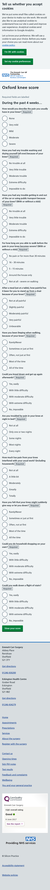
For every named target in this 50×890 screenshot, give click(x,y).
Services (6, 733)
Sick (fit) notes (9, 764)
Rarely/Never (15, 342)
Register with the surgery (14, 744)
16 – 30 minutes (16, 262)
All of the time (16, 368)
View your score (13, 628)
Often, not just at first (19, 355)
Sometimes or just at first (21, 348)
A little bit (14, 476)
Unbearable (15, 326)
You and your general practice (17, 785)
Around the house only (20, 275)
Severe (12, 144)
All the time (15, 537)
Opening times (9, 759)
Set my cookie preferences (18, 61)
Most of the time (17, 361)
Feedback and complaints (14, 774)
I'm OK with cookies (14, 52)
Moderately (15, 483)
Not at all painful (17, 300)
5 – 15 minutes (16, 268)
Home (5, 717)
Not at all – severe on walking (23, 281)
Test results (7, 769)
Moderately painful (18, 313)
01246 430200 (9, 672)
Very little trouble (17, 169)
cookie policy (8, 45)
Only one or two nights (20, 432)
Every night (14, 451)
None (12, 118)
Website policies (10, 875)
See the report (13, 824)
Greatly (12, 489)
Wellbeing (7, 780)
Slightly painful (16, 307)
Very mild (13, 124)
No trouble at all (17, 163)
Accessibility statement (13, 865)
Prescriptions (8, 728)
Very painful (15, 320)
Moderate (14, 137)
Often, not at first (17, 524)
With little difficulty (18, 390)
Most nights (15, 444)
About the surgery (11, 738)
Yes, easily (14, 384)
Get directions (9, 666)
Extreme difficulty (17, 182)
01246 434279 (9, 704)
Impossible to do (17, 188)
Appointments (9, 722)
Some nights (15, 438)
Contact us (7, 753)
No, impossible (16, 409)
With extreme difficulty (20, 403)
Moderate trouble (18, 176)
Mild (11, 131)
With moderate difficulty (21, 396)
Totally (12, 496)
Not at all (13, 425)
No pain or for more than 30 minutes (27, 256)
